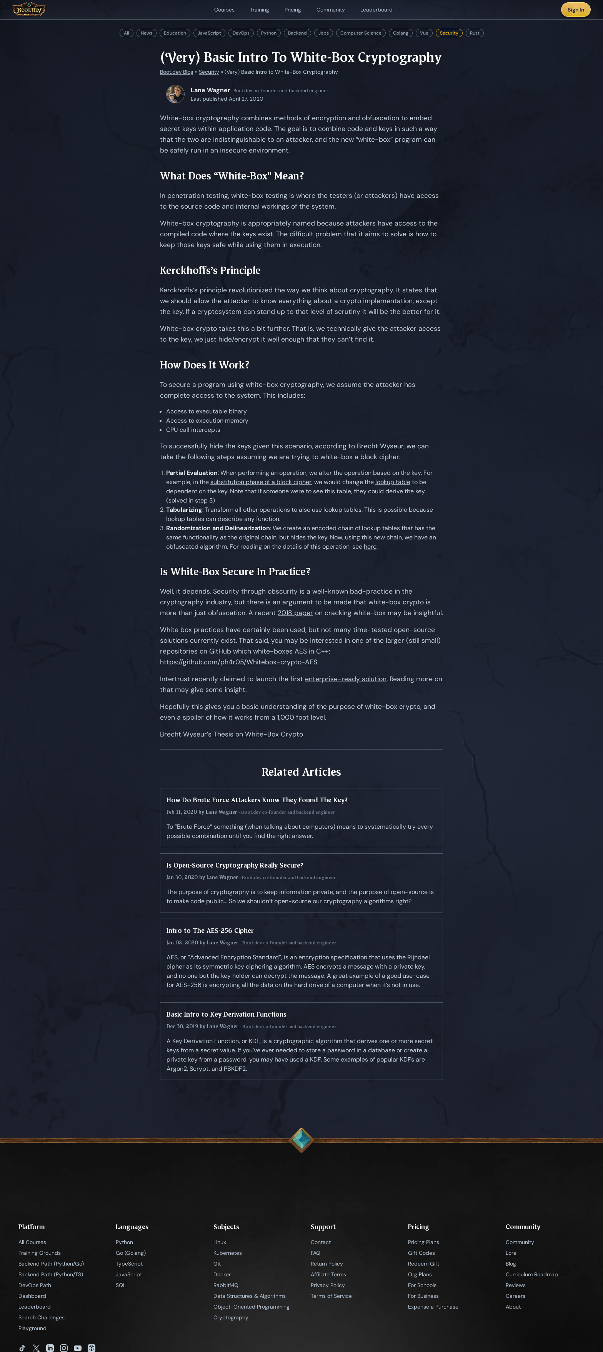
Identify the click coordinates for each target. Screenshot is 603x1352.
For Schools (422, 1285)
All (126, 33)
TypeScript (129, 1263)
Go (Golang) (131, 1252)
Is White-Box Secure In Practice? (235, 571)
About (513, 1306)
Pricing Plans (423, 1242)
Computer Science (360, 33)
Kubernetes (227, 1252)
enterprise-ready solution (345, 679)
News (146, 33)
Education (175, 33)
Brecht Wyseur (380, 446)
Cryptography (230, 1317)
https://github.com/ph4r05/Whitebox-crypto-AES (238, 662)
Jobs (323, 33)
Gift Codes (421, 1252)
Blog (511, 1263)
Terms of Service (331, 1295)
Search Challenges (41, 1317)
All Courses (32, 1242)
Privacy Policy (328, 1285)
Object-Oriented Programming (251, 1306)
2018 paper (295, 613)
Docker (222, 1274)
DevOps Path (34, 1285)
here (370, 546)
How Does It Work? (205, 365)
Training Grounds (39, 1252)
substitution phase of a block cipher (260, 482)
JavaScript (209, 33)
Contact (321, 1242)
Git (217, 1263)
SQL (121, 1285)
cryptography (371, 290)
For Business (423, 1295)
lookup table (392, 482)
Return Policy (327, 1263)
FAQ (315, 1252)
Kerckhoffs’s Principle (210, 270)
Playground (32, 1328)
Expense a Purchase (433, 1306)
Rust (475, 33)
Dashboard (32, 1295)
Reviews (516, 1285)
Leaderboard (34, 1306)
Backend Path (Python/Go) (51, 1263)
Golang (400, 33)
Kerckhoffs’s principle (193, 290)
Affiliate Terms (328, 1274)
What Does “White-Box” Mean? (232, 175)
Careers (515, 1295)
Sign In (576, 9)
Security (449, 33)
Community (520, 1242)
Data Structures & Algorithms (249, 1295)
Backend (297, 33)
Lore (511, 1252)
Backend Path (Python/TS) (50, 1274)
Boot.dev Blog (176, 71)
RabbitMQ (225, 1285)
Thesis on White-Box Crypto (258, 734)
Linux (219, 1242)
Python (269, 33)
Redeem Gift (423, 1263)
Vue (424, 33)
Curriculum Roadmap (532, 1274)
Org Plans (420, 1274)
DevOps (241, 33)
